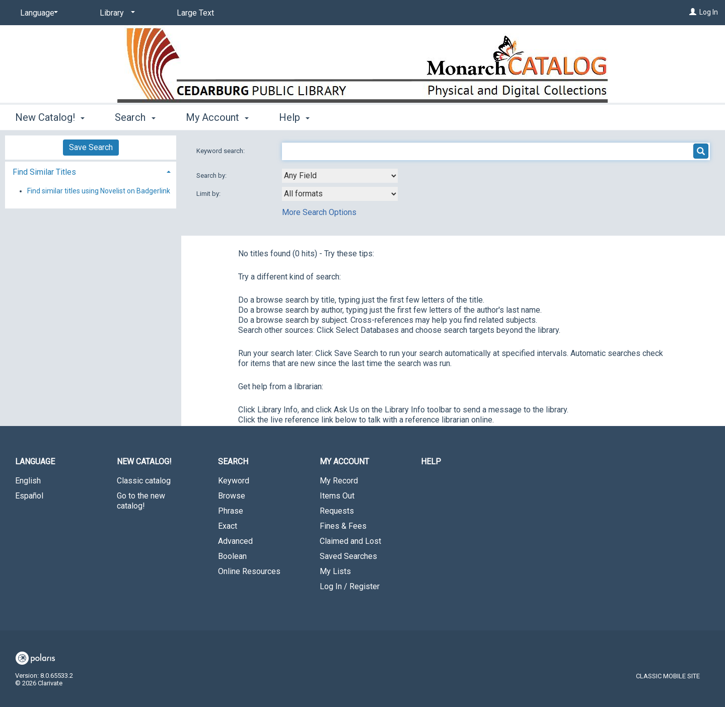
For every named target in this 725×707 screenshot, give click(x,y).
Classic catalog (144, 480)
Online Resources (249, 571)
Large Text (195, 13)
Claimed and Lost (350, 541)
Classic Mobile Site (668, 676)
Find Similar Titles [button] (44, 172)
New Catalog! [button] (50, 117)
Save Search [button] (91, 147)
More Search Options (319, 212)
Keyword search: (221, 151)
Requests (337, 511)
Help (431, 461)
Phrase (230, 511)
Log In (708, 12)
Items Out (337, 496)
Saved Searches (348, 556)
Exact (227, 526)
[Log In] (692, 12)
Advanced (235, 541)
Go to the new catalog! (141, 501)
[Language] (37, 13)
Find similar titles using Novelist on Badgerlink (98, 191)
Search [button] (135, 117)
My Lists (335, 571)
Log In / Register (350, 586)
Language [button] (35, 461)
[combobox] (340, 176)
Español (29, 496)
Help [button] (294, 117)
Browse (231, 496)
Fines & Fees (343, 526)
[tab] (90, 171)
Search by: (212, 175)
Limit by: (209, 193)
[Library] (115, 13)
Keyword (233, 480)
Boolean (232, 556)
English (28, 480)
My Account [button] (217, 117)
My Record (339, 480)
